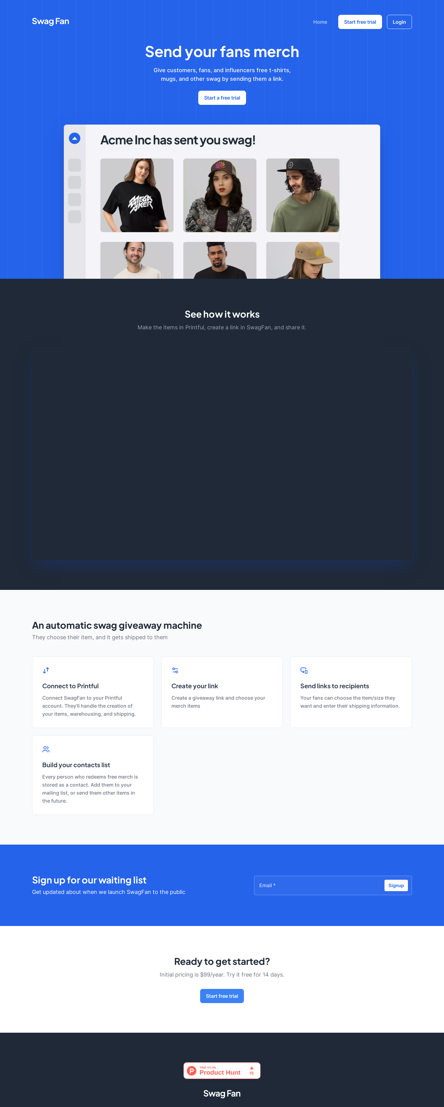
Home (320, 22)
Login (399, 22)
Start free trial (360, 22)
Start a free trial (222, 98)
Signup (396, 885)
